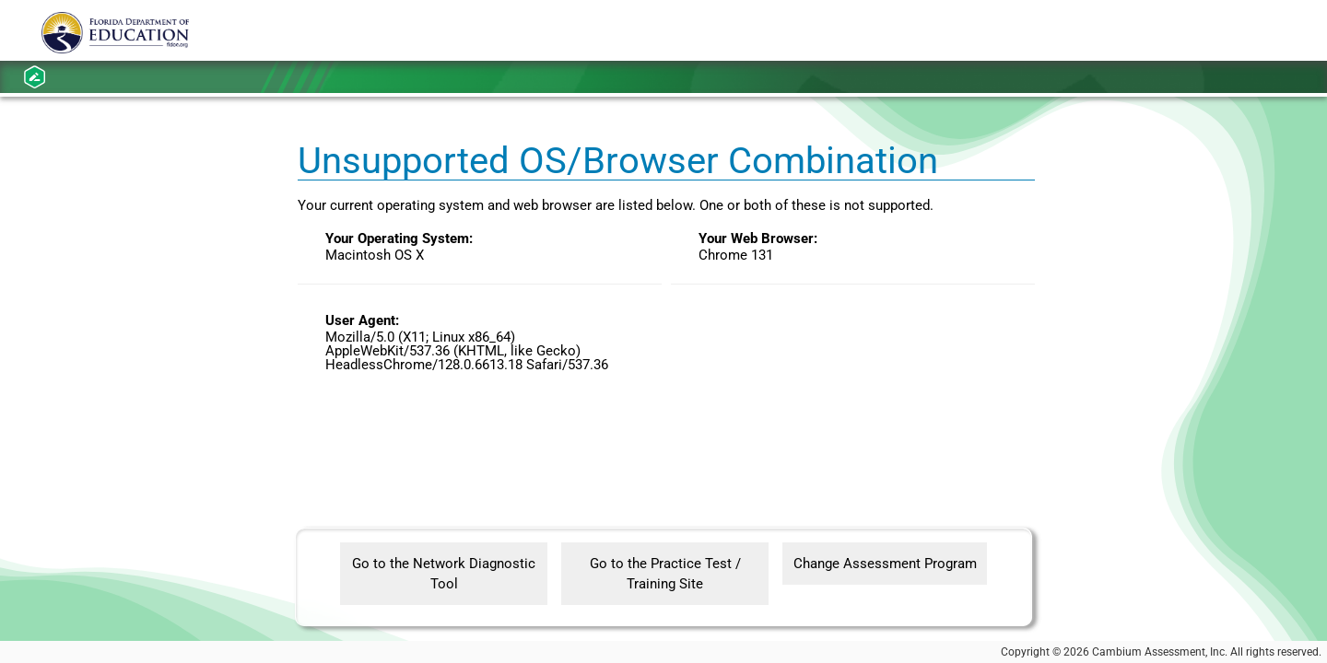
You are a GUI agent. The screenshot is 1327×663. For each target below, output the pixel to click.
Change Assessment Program (885, 563)
